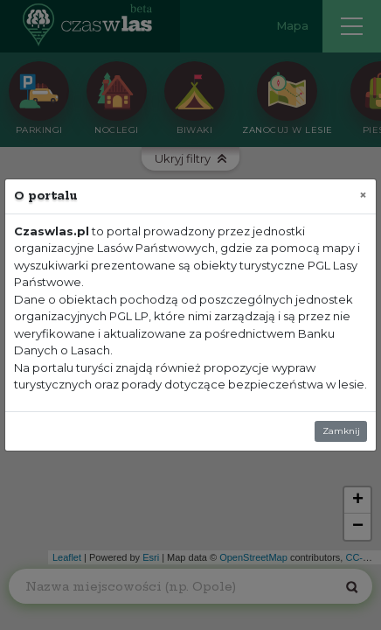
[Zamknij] (363, 194)
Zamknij (341, 431)
